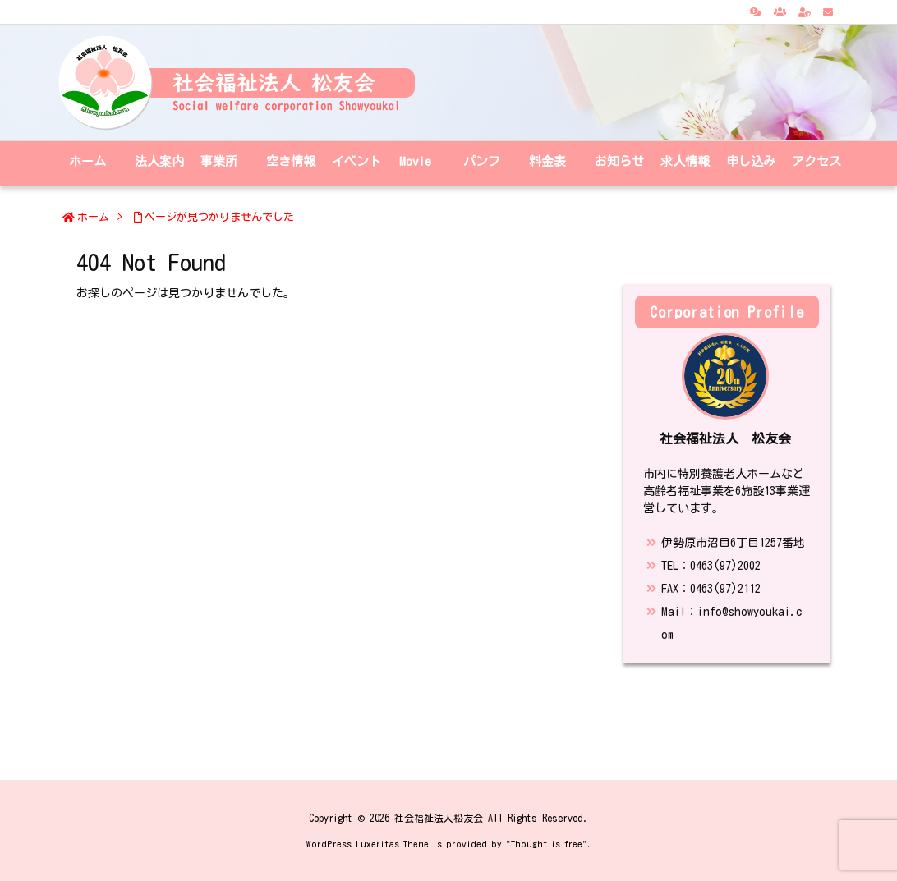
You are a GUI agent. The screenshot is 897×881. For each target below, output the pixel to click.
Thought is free (546, 843)
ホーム (93, 217)
